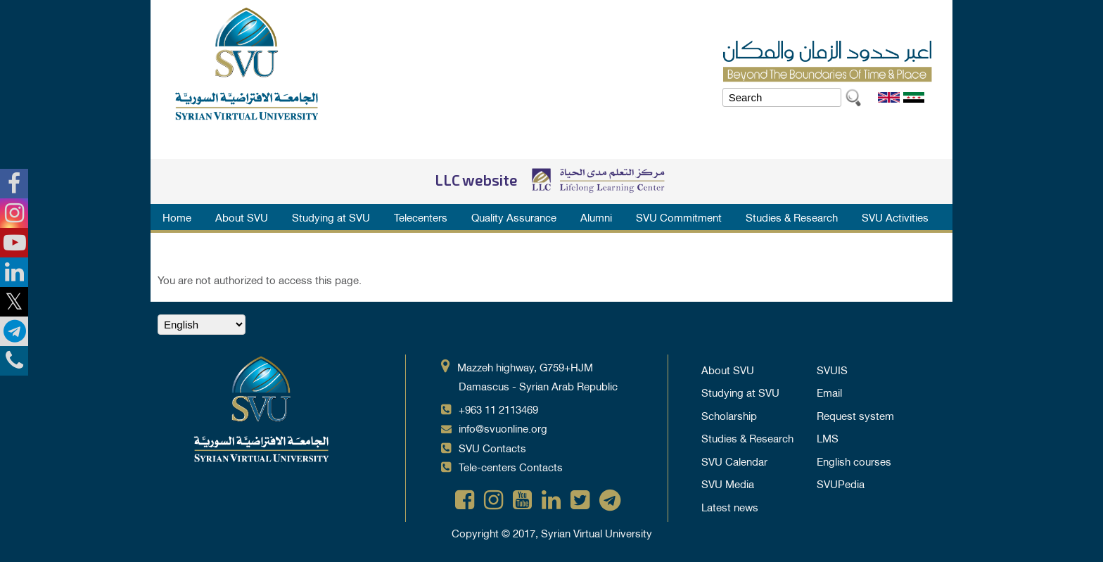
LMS (828, 437)
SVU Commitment (679, 216)
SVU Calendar (734, 461)
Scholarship (729, 415)
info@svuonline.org (503, 428)
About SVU (241, 216)
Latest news (729, 506)
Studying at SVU (331, 216)
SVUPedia (841, 483)
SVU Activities (895, 216)
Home (176, 216)
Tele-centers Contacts (511, 466)
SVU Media (727, 483)
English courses (854, 461)
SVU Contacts (492, 447)
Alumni (596, 216)
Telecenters (420, 216)
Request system (855, 415)
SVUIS (832, 369)
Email (829, 392)
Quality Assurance (513, 216)
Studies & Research (792, 216)
